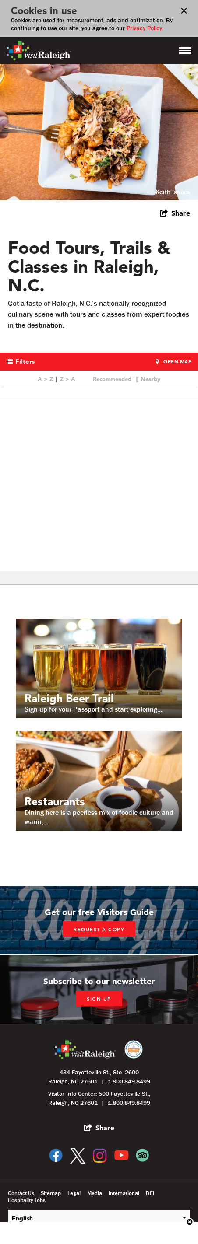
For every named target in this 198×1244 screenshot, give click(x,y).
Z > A (67, 378)
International (124, 1193)
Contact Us (21, 1193)
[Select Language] (99, 1218)
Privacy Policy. (145, 28)
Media (94, 1193)
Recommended (112, 378)
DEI (150, 1193)
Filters (25, 361)
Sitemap (51, 1193)
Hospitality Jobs (27, 1200)
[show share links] (175, 213)
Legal (74, 1193)
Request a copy (99, 929)
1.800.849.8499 (129, 1081)
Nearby (150, 378)
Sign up (99, 999)
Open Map (177, 362)
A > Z (45, 378)
